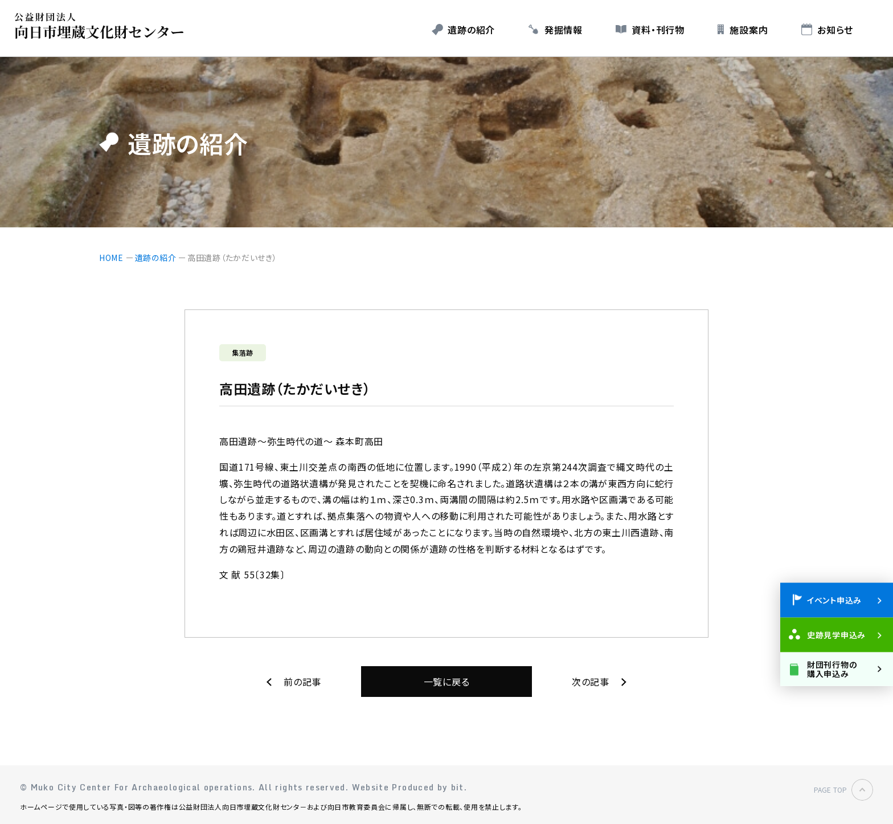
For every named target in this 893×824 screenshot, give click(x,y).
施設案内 (749, 29)
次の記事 (590, 681)
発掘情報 (563, 29)
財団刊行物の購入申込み (832, 669)
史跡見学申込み (836, 635)
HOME (111, 257)
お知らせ (835, 29)
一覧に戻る (447, 681)
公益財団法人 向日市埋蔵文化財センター (102, 26)
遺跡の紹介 (471, 29)
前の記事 (302, 681)
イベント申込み (834, 600)
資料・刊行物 (658, 29)
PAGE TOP (830, 789)
